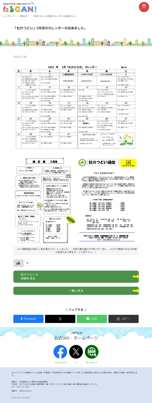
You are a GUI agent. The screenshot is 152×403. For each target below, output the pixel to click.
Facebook (30, 319)
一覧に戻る (76, 291)
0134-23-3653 (23, 386)
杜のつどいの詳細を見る (29, 276)
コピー (125, 319)
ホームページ (92, 354)
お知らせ (23, 16)
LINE (94, 319)
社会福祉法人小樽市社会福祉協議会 (33, 381)
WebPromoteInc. (25, 391)
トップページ (9, 16)
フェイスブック (60, 354)
